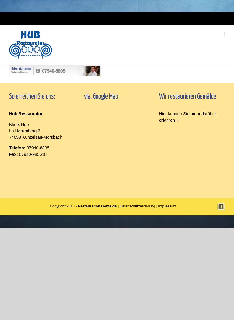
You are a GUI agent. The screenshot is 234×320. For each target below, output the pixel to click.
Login (108, 18)
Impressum (122, 18)
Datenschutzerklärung (137, 206)
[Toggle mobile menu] (223, 34)
